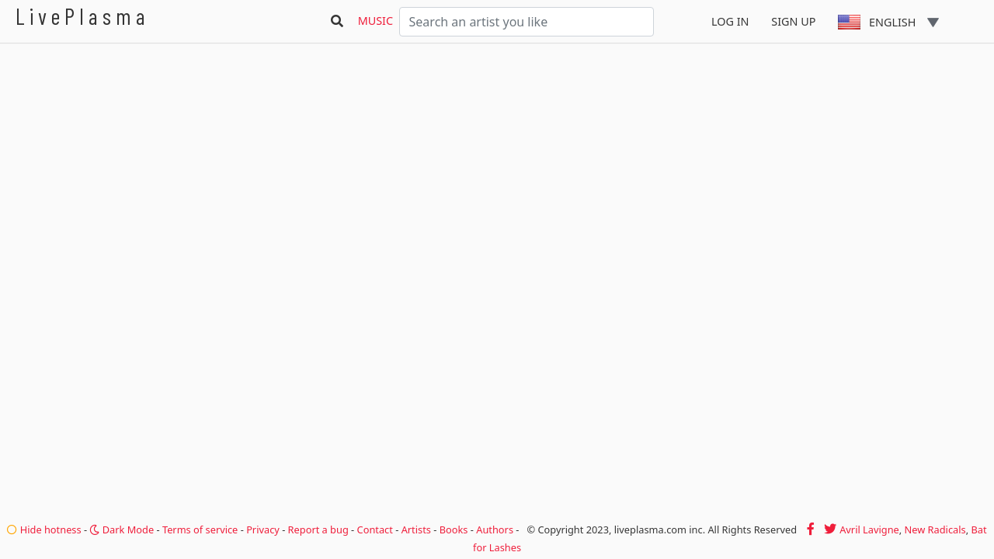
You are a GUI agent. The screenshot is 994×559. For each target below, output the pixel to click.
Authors (494, 529)
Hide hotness (44, 529)
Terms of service (200, 529)
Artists (416, 529)
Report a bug (318, 529)
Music (375, 20)
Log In (730, 21)
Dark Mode (121, 529)
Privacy (263, 529)
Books (454, 529)
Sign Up (793, 21)
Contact (375, 529)
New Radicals (935, 529)
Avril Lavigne (869, 529)
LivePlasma (83, 16)
